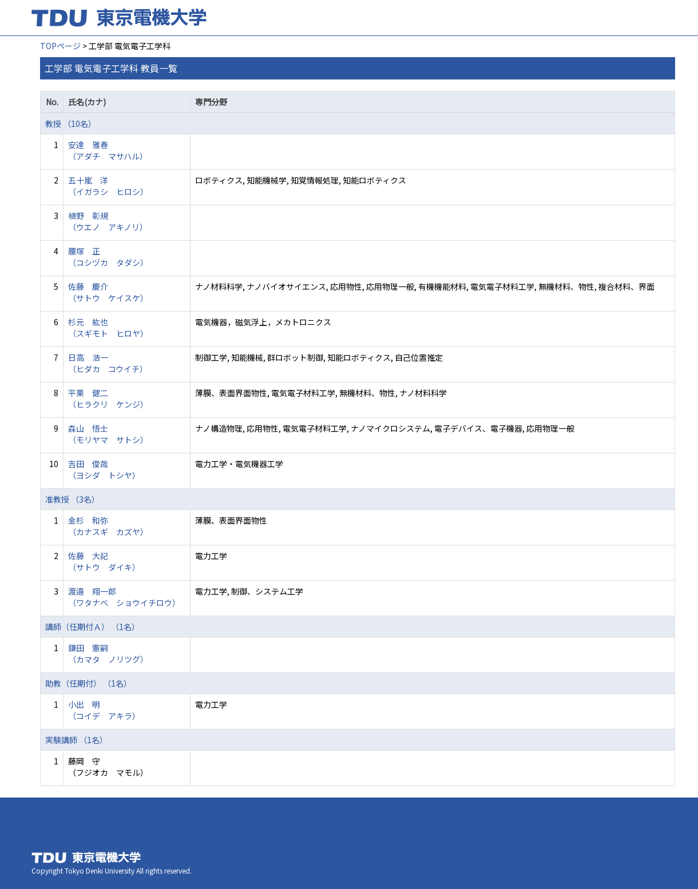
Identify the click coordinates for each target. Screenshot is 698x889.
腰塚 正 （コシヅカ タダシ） (108, 256)
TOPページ (60, 45)
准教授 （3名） (72, 499)
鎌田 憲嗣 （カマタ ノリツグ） (108, 653)
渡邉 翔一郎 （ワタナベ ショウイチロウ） (124, 596)
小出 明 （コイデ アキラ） (104, 710)
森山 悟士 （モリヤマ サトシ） (108, 433)
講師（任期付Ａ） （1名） (92, 626)
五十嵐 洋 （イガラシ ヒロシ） (108, 185)
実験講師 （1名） (76, 740)
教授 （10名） (70, 123)
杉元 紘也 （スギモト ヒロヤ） (108, 327)
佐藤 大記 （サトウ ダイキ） (104, 561)
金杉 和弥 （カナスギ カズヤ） (108, 526)
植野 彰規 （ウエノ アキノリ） (108, 221)
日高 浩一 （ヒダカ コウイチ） (108, 363)
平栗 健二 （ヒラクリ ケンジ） (108, 398)
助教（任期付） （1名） (88, 683)
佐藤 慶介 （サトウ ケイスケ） (108, 292)
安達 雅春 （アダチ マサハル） (108, 150)
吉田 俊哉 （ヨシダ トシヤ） (104, 469)
